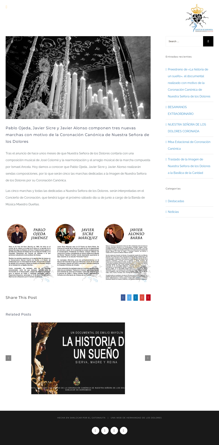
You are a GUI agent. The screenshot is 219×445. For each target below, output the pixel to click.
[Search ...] (184, 41)
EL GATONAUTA (96, 418)
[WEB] (78, 77)
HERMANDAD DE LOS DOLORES (144, 418)
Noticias (173, 212)
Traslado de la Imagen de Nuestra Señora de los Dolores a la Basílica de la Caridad (189, 166)
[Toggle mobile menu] (6, 7)
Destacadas (176, 201)
